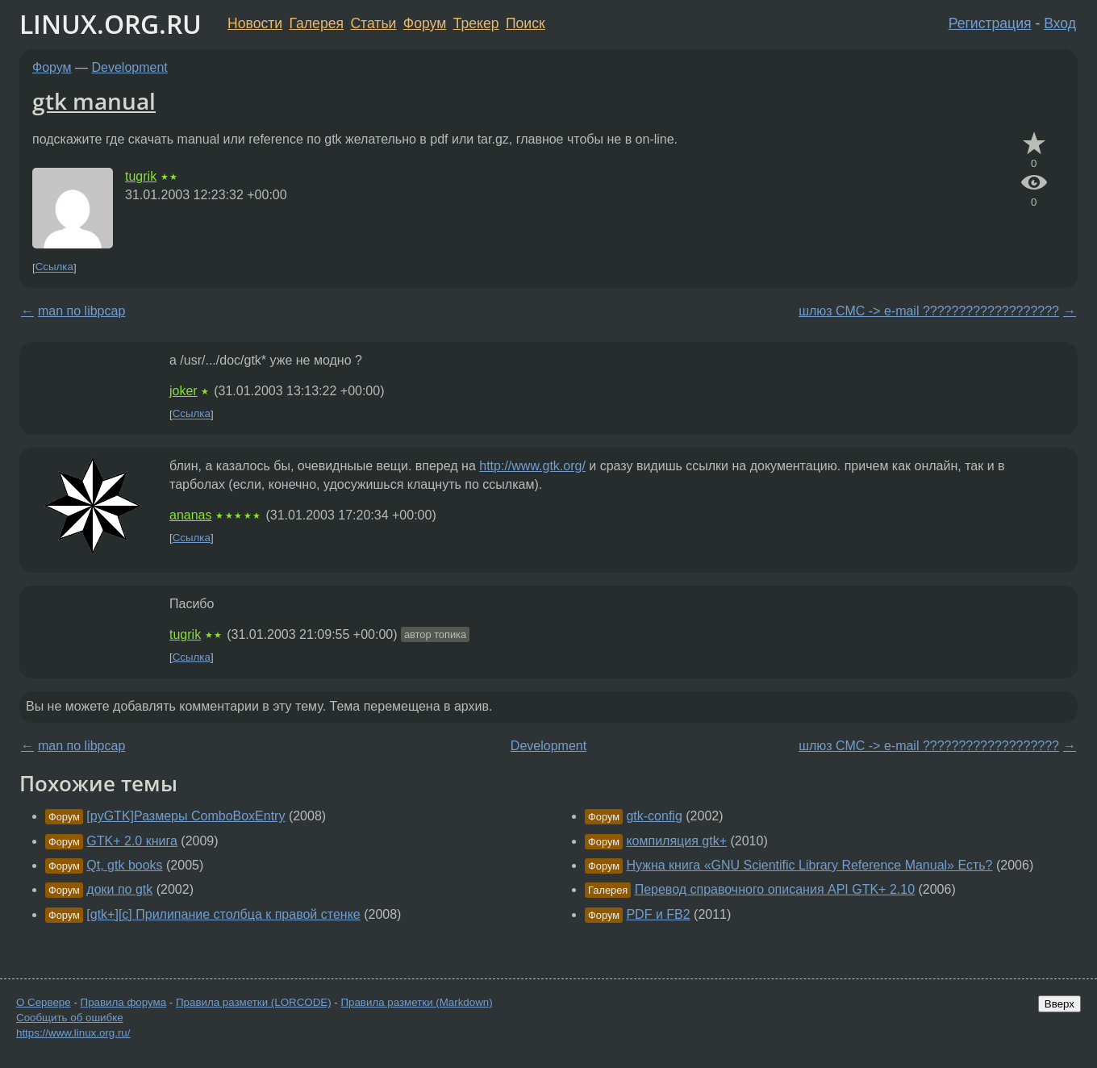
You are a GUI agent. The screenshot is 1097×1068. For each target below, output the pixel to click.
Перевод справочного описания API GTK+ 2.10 (775, 889)
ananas (190, 515)
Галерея (317, 23)
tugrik (140, 176)
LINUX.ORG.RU (110, 23)
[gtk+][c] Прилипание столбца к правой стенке (223, 914)
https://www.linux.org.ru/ (73, 1033)
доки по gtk (119, 889)
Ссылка (54, 267)
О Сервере (43, 1002)
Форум (424, 23)
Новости (254, 23)
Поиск (525, 23)
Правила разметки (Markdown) (416, 1002)
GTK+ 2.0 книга (131, 841)
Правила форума (124, 1002)
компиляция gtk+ (676, 841)
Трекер (476, 23)
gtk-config (654, 816)
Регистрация (990, 23)
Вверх (1059, 1004)
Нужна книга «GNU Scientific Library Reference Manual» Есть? (809, 865)
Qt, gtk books (124, 865)
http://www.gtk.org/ (532, 466)
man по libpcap (81, 311)
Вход (1060, 23)
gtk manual (94, 101)
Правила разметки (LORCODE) (254, 1002)
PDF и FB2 (658, 914)
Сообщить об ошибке (69, 1018)
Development (130, 67)
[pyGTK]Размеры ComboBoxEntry (185, 816)
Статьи (373, 23)
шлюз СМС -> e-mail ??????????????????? (929, 311)
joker (183, 391)
